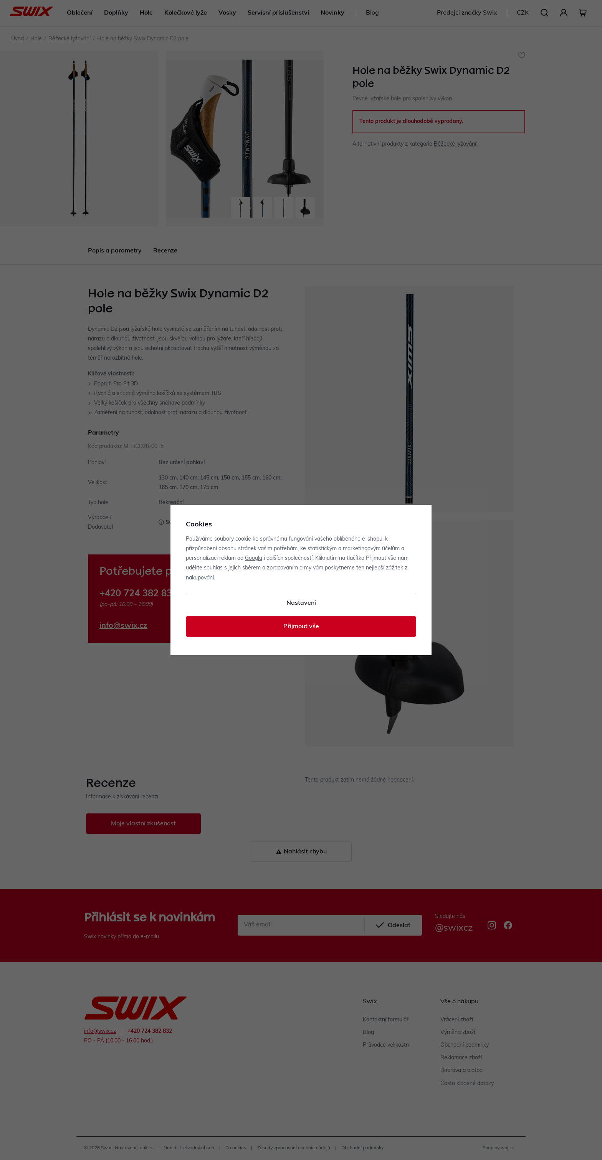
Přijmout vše (301, 627)
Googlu (253, 558)
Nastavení (301, 603)
